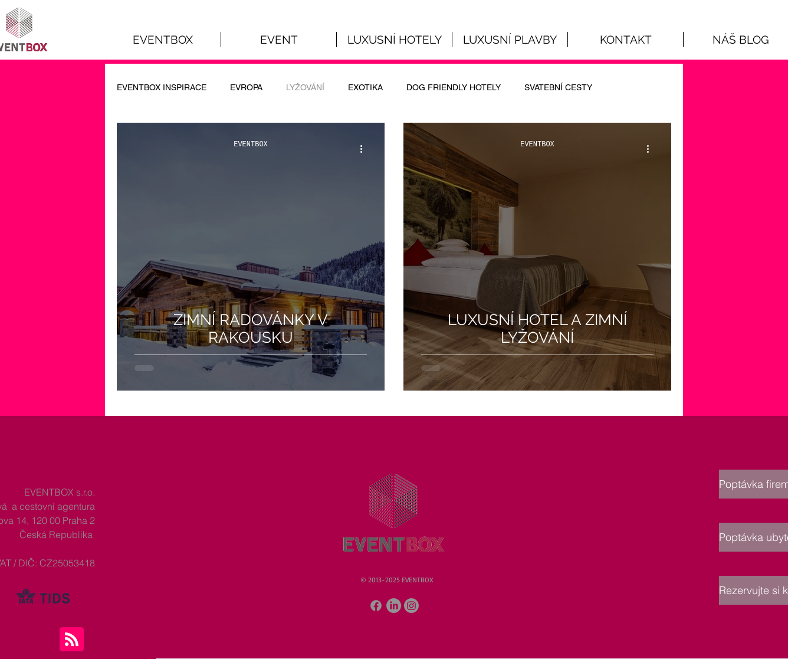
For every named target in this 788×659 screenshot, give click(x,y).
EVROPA (246, 87)
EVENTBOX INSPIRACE (161, 87)
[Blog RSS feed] (72, 640)
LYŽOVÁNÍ (305, 87)
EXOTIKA (365, 87)
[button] (278, 39)
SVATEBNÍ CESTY (558, 87)
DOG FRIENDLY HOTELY (453, 87)
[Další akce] (365, 149)
